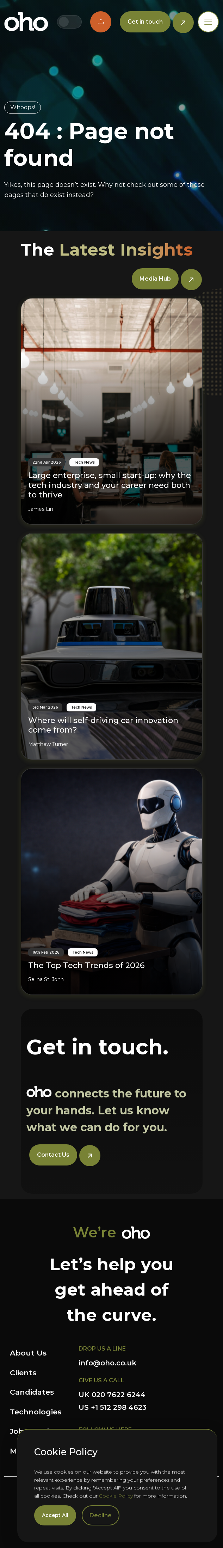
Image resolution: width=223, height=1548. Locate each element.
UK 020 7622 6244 (112, 1394)
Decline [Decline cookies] (100, 1515)
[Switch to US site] (75, 22)
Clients (23, 1372)
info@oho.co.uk (107, 1363)
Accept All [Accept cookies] (55, 1515)
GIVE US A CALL (101, 1380)
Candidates (32, 1392)
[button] (100, 21)
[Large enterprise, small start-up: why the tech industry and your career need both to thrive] (112, 411)
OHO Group (26, 22)
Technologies (35, 1411)
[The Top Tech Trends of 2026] (112, 881)
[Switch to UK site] (64, 22)
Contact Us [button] (53, 1154)
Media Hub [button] (155, 278)
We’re (94, 1232)
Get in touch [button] (145, 21)
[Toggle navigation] (208, 21)
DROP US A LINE (102, 1348)
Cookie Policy (116, 1496)
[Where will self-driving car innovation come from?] (112, 646)
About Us (28, 1352)
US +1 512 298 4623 (113, 1407)
